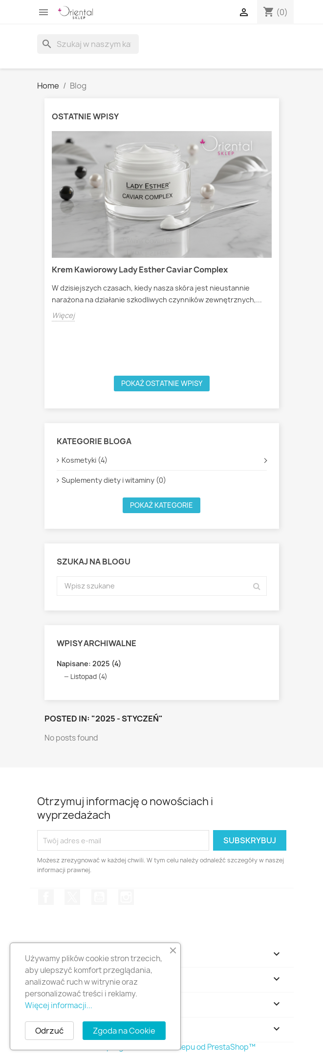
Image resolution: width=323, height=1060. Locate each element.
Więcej (63, 315)
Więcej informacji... (58, 1005)
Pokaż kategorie (161, 505)
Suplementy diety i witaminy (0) (114, 480)
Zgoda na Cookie (124, 1030)
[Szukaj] (88, 44)
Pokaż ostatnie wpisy (161, 383)
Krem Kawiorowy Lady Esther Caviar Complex (140, 269)
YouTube (99, 897)
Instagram (126, 897)
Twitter (72, 897)
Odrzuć (49, 1030)
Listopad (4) (89, 676)
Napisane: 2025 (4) (89, 663)
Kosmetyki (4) (85, 460)
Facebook (46, 897)
